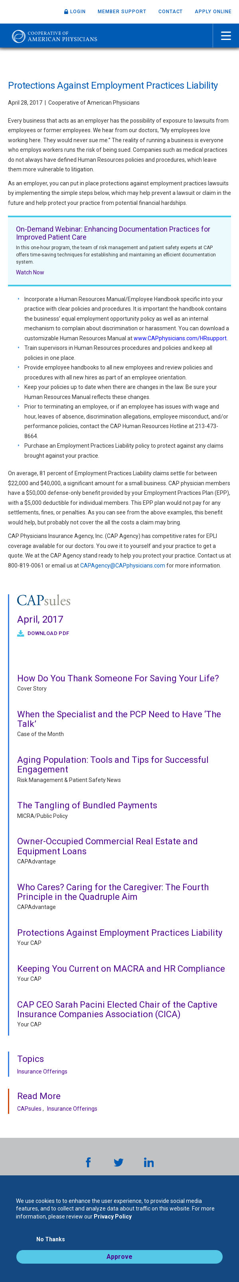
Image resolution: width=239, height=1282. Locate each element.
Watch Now (30, 272)
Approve (119, 1256)
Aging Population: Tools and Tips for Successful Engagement (113, 764)
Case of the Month (40, 734)
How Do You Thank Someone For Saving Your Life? (118, 678)
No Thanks (50, 1239)
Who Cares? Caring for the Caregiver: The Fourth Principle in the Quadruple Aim (113, 892)
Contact (170, 11)
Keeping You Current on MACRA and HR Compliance (121, 969)
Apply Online (213, 11)
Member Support (122, 11)
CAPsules (29, 1108)
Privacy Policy (113, 1216)
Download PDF (47, 633)
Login (78, 11)
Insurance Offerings (42, 1071)
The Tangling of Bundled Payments (87, 805)
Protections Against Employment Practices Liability (119, 933)
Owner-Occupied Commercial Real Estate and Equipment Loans (107, 846)
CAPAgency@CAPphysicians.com (122, 565)
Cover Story (32, 688)
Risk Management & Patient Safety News (69, 780)
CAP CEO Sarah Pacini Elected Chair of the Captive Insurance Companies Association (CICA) (117, 1009)
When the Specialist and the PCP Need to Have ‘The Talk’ (119, 719)
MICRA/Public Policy (42, 816)
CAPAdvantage (36, 861)
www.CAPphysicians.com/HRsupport (180, 338)
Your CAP (29, 943)
